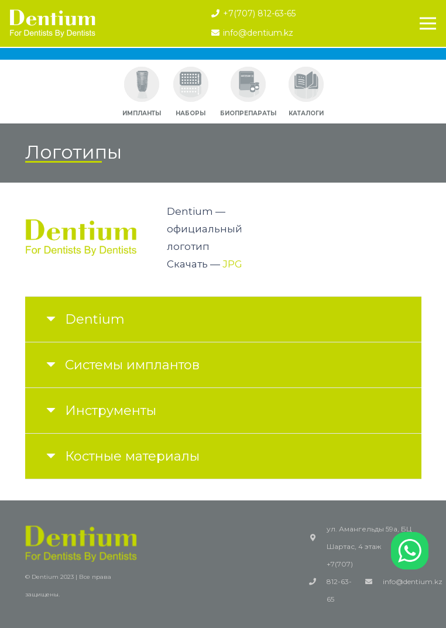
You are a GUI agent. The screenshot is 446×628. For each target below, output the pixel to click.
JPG (232, 264)
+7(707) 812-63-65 (340, 581)
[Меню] (427, 23)
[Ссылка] (52, 23)
